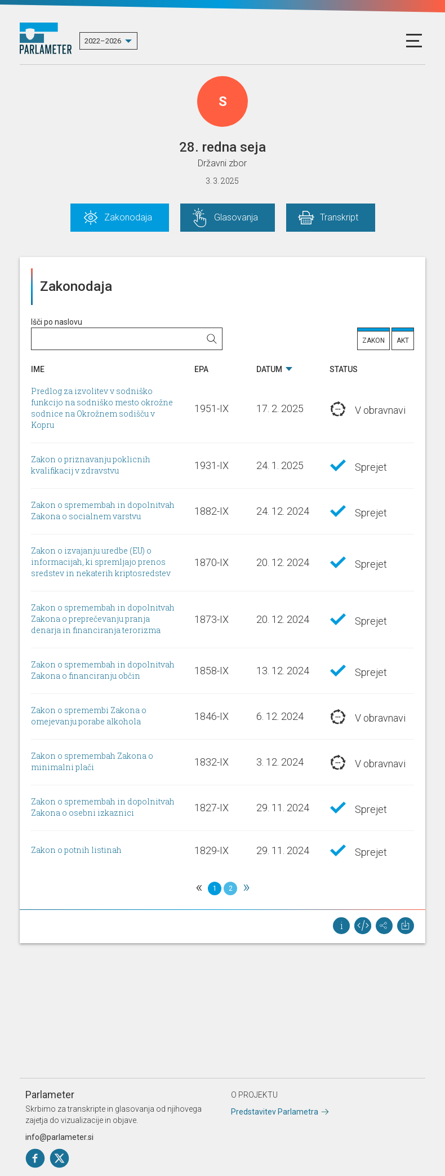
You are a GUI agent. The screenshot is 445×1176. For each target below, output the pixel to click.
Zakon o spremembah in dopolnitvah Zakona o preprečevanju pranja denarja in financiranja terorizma (103, 619)
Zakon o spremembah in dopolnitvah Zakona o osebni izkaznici (103, 808)
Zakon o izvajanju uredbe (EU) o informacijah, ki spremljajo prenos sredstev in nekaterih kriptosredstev (101, 562)
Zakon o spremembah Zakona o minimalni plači (92, 762)
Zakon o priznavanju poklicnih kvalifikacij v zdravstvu (90, 465)
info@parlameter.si (59, 1137)
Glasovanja (236, 217)
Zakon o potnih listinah (76, 850)
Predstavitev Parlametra (274, 1111)
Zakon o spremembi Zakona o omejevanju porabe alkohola (88, 716)
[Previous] (199, 888)
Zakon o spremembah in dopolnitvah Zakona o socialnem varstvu (103, 511)
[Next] (246, 888)
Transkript (339, 217)
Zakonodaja (128, 217)
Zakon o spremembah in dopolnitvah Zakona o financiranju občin (103, 671)
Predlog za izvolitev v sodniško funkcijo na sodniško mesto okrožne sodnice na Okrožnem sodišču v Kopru (102, 408)
